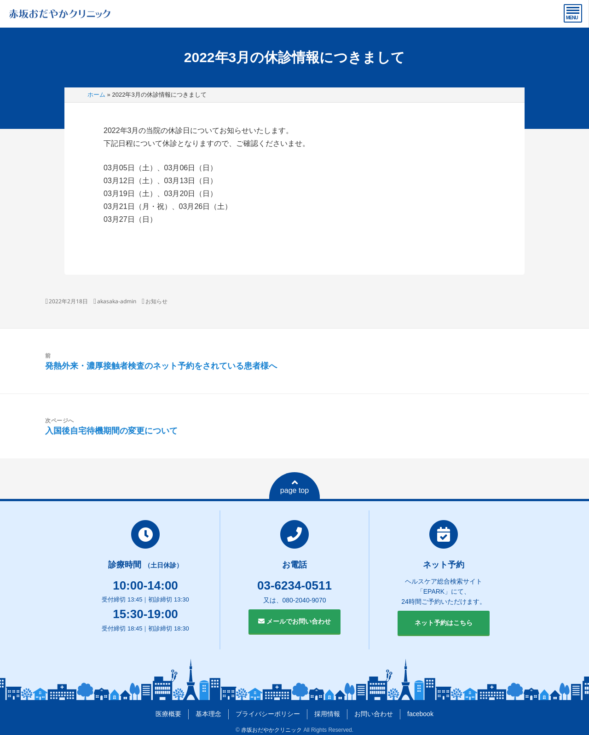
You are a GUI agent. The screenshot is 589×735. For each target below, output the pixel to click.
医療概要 (168, 714)
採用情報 (327, 714)
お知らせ (156, 301)
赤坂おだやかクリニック (271, 730)
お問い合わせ (373, 714)
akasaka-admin (116, 301)
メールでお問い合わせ (294, 621)
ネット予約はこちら (444, 622)
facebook (420, 714)
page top (294, 486)
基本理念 (208, 714)
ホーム (96, 94)
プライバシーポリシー (268, 714)
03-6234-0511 (294, 585)
